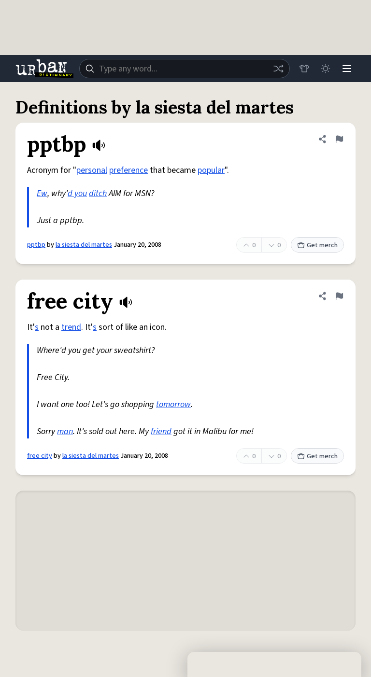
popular (211, 170)
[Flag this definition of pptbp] (339, 139)
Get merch (317, 245)
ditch (98, 193)
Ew (42, 193)
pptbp (36, 245)
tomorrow (173, 404)
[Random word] (278, 68)
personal (91, 170)
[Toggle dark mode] (325, 68)
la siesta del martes (84, 245)
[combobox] (184, 68)
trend (71, 327)
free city (39, 456)
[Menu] (347, 68)
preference (128, 170)
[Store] (304, 68)
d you (77, 193)
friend (161, 431)
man (65, 431)
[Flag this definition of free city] (339, 296)
